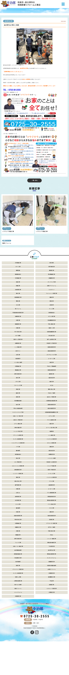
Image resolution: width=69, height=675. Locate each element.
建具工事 (52, 410)
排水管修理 (17, 591)
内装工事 (18, 541)
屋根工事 (52, 476)
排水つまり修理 (17, 613)
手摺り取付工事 (17, 548)
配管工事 (18, 594)
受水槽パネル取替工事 (52, 491)
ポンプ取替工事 (17, 491)
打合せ (51, 564)
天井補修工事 (18, 292)
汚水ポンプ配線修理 (51, 395)
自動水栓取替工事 (52, 380)
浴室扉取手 (17, 387)
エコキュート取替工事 (52, 617)
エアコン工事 (52, 445)
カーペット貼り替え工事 (51, 456)
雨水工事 (18, 487)
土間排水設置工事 (18, 610)
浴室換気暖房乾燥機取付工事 (51, 441)
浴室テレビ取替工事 (17, 368)
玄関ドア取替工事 (52, 499)
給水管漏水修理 (17, 579)
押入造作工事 (52, 364)
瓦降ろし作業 (18, 606)
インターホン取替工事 (52, 468)
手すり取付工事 (17, 361)
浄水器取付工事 (17, 587)
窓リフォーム (18, 338)
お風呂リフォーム (6, 229)
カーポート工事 (51, 387)
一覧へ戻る (34, 181)
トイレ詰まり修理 (18, 391)
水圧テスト (17, 380)
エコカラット (52, 318)
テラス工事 (51, 510)
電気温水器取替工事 (51, 529)
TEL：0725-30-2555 (12, 90)
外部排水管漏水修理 (51, 594)
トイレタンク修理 (52, 487)
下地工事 (52, 610)
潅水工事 (18, 407)
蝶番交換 (18, 299)
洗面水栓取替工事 (18, 545)
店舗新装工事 (52, 307)
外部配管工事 (52, 602)
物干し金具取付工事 (51, 368)
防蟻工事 (18, 315)
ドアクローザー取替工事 (51, 552)
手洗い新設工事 (51, 353)
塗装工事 (52, 541)
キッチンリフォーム (51, 587)
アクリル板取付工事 (51, 449)
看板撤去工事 (18, 399)
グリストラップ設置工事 (17, 598)
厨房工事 (18, 426)
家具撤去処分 (52, 341)
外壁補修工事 (18, 395)
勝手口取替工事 (17, 403)
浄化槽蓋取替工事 (52, 349)
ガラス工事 (17, 410)
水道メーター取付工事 (18, 445)
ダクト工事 (17, 295)
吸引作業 (52, 292)
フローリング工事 (18, 414)
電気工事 (18, 330)
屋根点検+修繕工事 (51, 571)
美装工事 (52, 330)
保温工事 (18, 311)
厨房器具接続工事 (18, 583)
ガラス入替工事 (51, 345)
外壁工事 (18, 349)
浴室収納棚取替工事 (51, 361)
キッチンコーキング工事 (17, 441)
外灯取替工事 (18, 529)
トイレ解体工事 (51, 464)
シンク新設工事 (17, 376)
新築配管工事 (18, 353)
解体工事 (18, 422)
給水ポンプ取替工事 (51, 426)
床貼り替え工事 (17, 510)
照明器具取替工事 (52, 525)
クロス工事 (51, 537)
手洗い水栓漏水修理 (17, 437)
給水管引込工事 (8, 21)
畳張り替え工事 (51, 418)
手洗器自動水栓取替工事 (17, 341)
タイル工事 (17, 533)
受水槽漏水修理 (17, 430)
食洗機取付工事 (51, 606)
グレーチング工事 (52, 311)
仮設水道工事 (52, 407)
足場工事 (52, 334)
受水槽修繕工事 (51, 303)
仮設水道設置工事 (52, 437)
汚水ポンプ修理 (51, 422)
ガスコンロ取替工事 (51, 472)
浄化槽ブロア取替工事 (52, 372)
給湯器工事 (51, 613)
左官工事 (18, 384)
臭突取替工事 (18, 525)
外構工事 (18, 357)
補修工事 (52, 326)
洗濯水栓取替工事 (52, 376)
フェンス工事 (18, 571)
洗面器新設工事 (17, 326)
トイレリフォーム (18, 621)
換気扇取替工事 (17, 499)
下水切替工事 (52, 575)
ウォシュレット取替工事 (51, 322)
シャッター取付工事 (17, 460)
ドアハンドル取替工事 (18, 464)
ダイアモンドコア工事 (52, 384)
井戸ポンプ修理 (51, 556)
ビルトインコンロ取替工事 (18, 495)
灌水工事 (18, 322)
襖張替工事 (51, 299)
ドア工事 (18, 476)
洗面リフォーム (6, 269)
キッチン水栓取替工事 (18, 468)
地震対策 (52, 460)
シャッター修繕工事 (51, 568)
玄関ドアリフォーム (51, 315)
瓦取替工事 (51, 548)
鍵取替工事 (51, 403)
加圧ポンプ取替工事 (17, 449)
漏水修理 (18, 479)
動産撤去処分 (18, 303)
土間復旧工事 (52, 621)
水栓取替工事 (18, 318)
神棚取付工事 (18, 556)
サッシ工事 (51, 338)
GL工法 (51, 414)
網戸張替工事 (18, 514)
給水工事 (18, 433)
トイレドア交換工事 (51, 495)
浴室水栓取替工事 (52, 545)
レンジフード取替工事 (18, 502)
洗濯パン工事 (52, 357)
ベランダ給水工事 (52, 533)
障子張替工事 (52, 295)
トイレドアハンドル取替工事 (18, 472)
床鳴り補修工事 (17, 456)
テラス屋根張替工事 (51, 522)
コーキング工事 (51, 502)
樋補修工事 (17, 564)
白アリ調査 (17, 364)
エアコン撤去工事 (18, 453)
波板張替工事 (52, 514)
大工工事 (18, 334)
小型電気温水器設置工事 (51, 430)
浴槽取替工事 (18, 345)
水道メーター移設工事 (18, 575)
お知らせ (18, 522)
